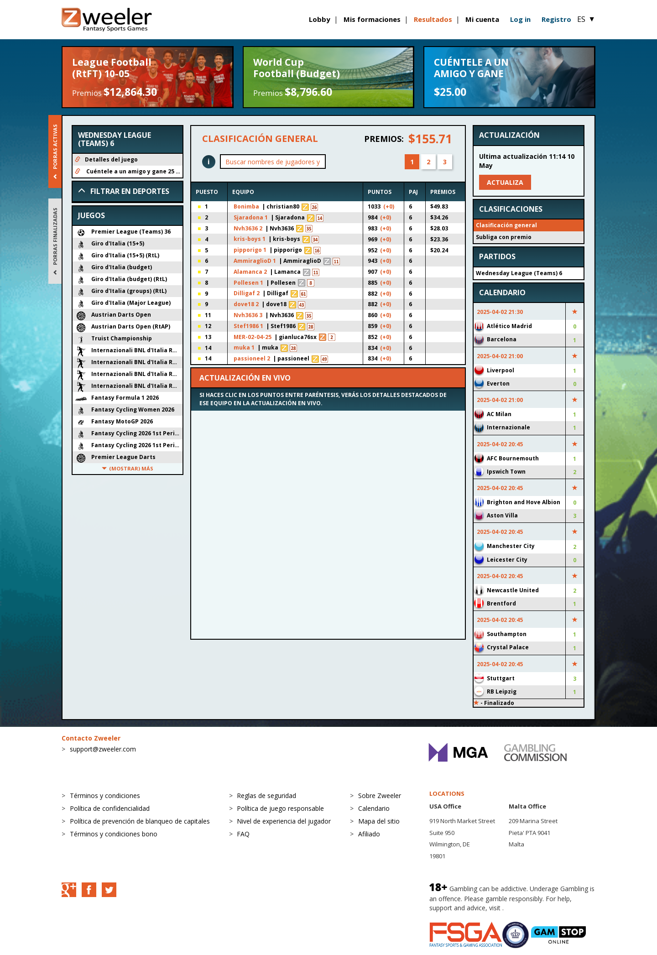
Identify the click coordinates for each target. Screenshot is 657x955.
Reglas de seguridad (266, 795)
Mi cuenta (482, 19)
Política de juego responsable (280, 808)
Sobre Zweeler (379, 795)
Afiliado (369, 834)
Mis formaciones (372, 19)
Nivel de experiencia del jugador (284, 821)
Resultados (433, 19)
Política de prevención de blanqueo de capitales (140, 821)
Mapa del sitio (379, 821)
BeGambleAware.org (536, 907)
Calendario (374, 808)
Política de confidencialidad (110, 808)
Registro (556, 19)
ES (586, 19)
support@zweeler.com (103, 749)
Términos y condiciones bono (113, 834)
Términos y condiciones (105, 795)
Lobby (319, 19)
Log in (520, 19)
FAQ (243, 834)
